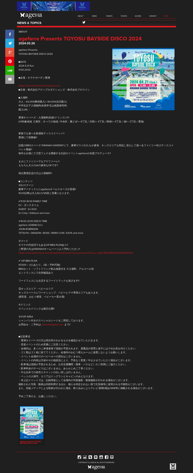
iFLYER (79, 457)
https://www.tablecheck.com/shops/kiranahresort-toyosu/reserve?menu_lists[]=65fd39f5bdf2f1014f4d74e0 (75, 253)
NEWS (94, 16)
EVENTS (109, 16)
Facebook (106, 457)
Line (95, 457)
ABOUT (80, 16)
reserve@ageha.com (52, 324)
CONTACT (153, 16)
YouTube (101, 457)
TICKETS (124, 16)
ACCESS (138, 16)
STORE (166, 16)
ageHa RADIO (112, 457)
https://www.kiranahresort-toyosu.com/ (39, 85)
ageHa (31, 15)
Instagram (85, 457)
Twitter (90, 457)
